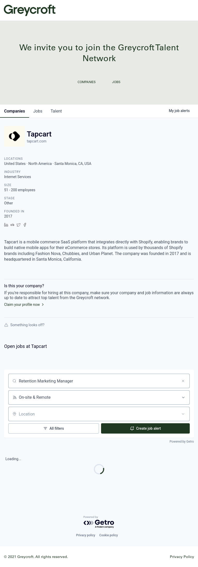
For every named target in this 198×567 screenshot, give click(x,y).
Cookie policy (108, 535)
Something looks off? (24, 325)
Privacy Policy (182, 556)
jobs (37, 111)
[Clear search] (183, 381)
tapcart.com (36, 141)
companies (14, 111)
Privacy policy (85, 535)
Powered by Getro (182, 441)
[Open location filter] (183, 414)
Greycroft (29, 10)
